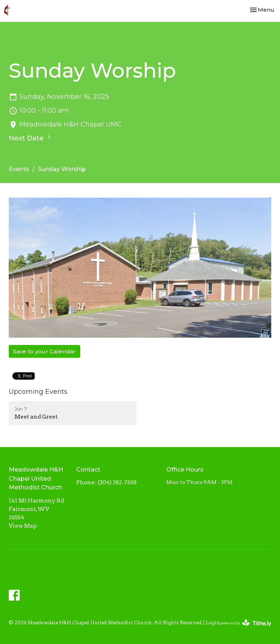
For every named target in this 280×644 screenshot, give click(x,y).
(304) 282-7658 (117, 482)
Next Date (30, 137)
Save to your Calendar (44, 351)
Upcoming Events (38, 392)
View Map (23, 526)
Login (213, 622)
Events (19, 169)
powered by (245, 623)
